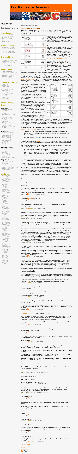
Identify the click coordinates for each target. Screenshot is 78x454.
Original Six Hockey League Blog (10, 167)
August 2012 (5, 259)
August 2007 (5, 203)
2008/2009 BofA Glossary (8, 48)
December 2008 (6, 223)
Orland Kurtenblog (6, 135)
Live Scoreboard (6, 84)
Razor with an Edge (6, 139)
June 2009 (4, 230)
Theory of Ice (5, 151)
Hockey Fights (5, 97)
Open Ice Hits (5, 129)
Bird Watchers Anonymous (8, 157)
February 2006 (5, 181)
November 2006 (6, 192)
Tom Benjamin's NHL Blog (8, 132)
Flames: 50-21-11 (6, 24)
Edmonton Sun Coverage (8, 75)
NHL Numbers (5, 98)
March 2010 (4, 241)
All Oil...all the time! (7, 118)
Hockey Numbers (6, 169)
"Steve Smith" (32, 432)
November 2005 (6, 178)
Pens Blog (4, 152)
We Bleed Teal (5, 142)
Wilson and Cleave (6, 122)
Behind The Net (6, 90)
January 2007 (5, 195)
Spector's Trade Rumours (8, 164)
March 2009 (4, 227)
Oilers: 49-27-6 (5, 26)
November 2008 (6, 222)
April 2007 (4, 199)
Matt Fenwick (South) (7, 34)
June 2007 (4, 201)
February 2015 (5, 261)
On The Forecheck (6, 145)
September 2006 (6, 190)
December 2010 (6, 248)
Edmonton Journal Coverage (9, 74)
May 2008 (4, 214)
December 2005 (6, 179)
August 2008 (5, 218)
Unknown (31, 296)
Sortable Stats (5, 85)
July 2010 (4, 244)
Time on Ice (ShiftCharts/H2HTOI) (7, 88)
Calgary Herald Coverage (8, 62)
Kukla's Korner (5, 162)
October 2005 (5, 177)
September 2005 (6, 175)
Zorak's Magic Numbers (8, 92)
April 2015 (4, 262)
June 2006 (4, 186)
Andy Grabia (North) (7, 38)
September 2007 (6, 205)
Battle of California (6, 140)
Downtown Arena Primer (8, 47)
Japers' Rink (5, 156)
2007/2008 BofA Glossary (8, 50)
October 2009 (5, 235)
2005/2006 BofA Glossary (8, 52)
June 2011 (4, 252)
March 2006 (4, 183)
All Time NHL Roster (7, 64)
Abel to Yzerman (6, 143)
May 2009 (4, 229)
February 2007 (5, 196)
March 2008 (4, 212)
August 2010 (5, 245)
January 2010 (5, 239)
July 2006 (4, 188)
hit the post (4, 127)
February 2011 (5, 250)
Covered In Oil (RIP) (7, 109)
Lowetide (31, 332)
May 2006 (4, 185)
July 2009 (4, 232)
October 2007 (5, 206)
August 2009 (5, 233)
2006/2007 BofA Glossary (8, 51)
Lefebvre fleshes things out (43, 141)
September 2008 (6, 219)
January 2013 (5, 260)
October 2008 (5, 221)
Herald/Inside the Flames (8, 126)
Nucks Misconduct (6, 136)
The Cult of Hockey (7, 117)
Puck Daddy (5, 163)
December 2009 (6, 238)
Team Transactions (7, 65)
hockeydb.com (5, 94)
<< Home (23, 447)
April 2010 (4, 243)
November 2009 (6, 237)
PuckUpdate (5, 153)
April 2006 (4, 184)
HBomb (31, 208)
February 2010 (5, 240)
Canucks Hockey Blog (7, 134)
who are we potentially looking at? (58, 58)
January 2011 (5, 249)
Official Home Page (7, 58)
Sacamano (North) (6, 37)
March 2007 (4, 197)
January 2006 (5, 180)
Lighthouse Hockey (6, 155)
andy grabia (32, 200)
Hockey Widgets (6, 96)
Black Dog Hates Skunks (8, 114)
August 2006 (5, 189)
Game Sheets (5, 86)
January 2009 (5, 224)
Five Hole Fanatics (6, 125)
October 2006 (5, 191)
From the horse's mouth (27, 313)
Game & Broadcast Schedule (9, 60)
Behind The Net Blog (7, 166)
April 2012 (4, 257)
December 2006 (6, 194)
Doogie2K (4, 120)
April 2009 (4, 228)
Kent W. (31, 194)
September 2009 (6, 234)
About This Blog (6, 41)
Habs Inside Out (6, 150)
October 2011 (5, 254)
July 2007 (4, 202)
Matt (30, 282)
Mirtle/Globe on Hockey (7, 161)
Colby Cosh (32, 415)
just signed (30, 198)
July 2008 (4, 217)
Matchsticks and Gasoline (8, 123)
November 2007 (6, 207)
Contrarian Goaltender (7, 168)
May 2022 (4, 263)
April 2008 (4, 213)
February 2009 (5, 226)
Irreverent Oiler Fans (7, 112)
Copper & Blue (5, 116)
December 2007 (6, 208)
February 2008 (5, 211)
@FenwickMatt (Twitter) (8, 36)
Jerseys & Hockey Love (7, 137)
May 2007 (4, 200)
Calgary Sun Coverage (8, 61)
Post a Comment (25, 444)
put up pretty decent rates (28, 79)
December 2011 (6, 255)
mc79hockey (5, 110)
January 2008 (5, 210)
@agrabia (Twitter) (6, 40)
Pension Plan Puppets (7, 148)
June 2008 (4, 216)
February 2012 (5, 256)
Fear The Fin (5, 141)
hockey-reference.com (7, 93)
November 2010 (6, 246)
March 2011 (4, 251)
